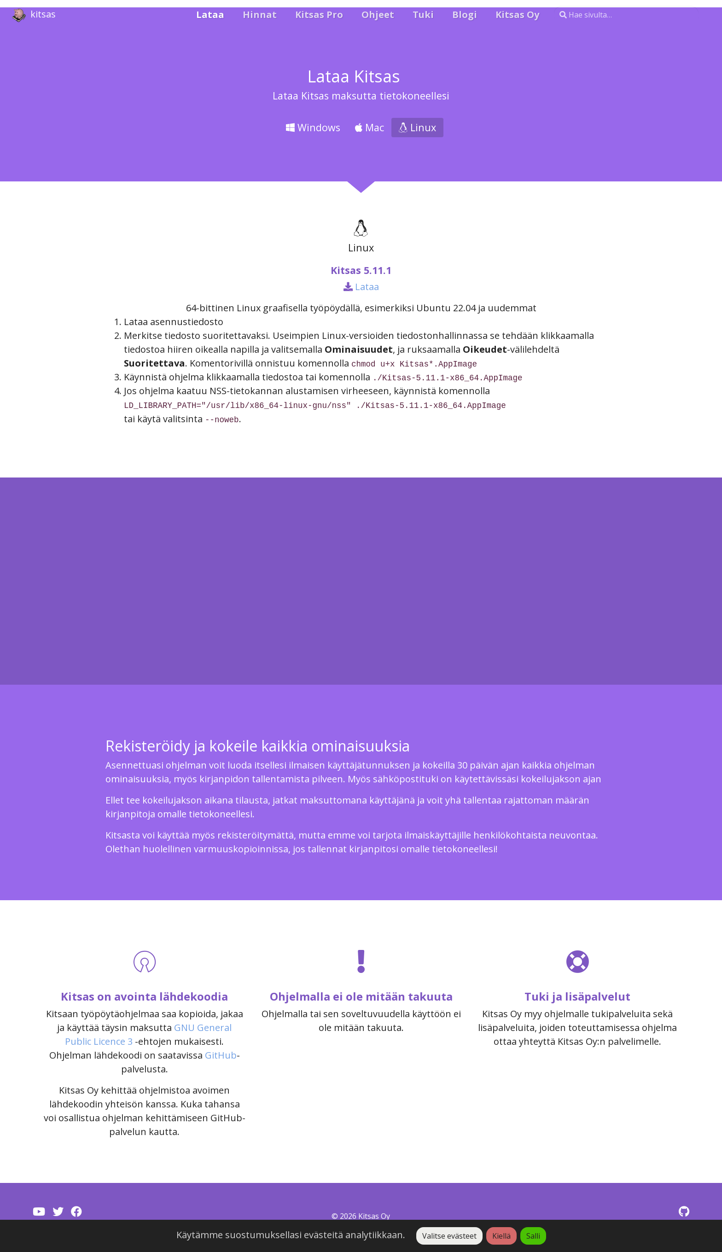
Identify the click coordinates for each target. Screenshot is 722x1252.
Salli (533, 1236)
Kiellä (501, 1236)
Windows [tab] (313, 127)
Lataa (361, 286)
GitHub (221, 1055)
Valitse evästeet (449, 1236)
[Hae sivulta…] (626, 14)
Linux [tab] (417, 127)
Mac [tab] (369, 127)
